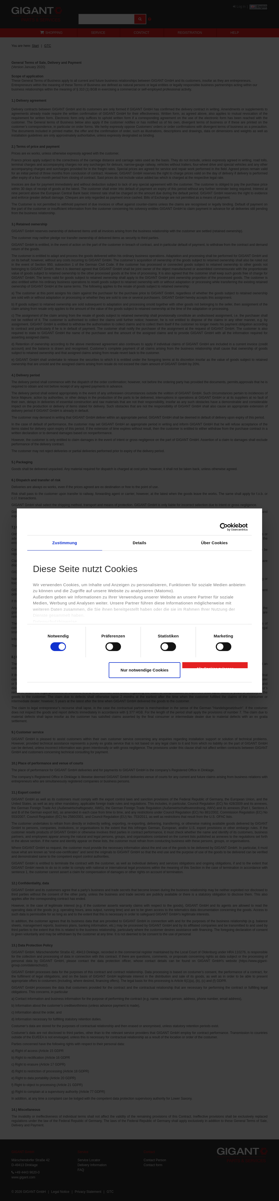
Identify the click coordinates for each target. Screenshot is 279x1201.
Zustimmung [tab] (64, 542)
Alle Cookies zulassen (215, 667)
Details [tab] (139, 542)
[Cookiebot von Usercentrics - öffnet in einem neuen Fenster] (224, 527)
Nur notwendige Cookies (145, 670)
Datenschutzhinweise (55, 621)
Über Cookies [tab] (214, 542)
